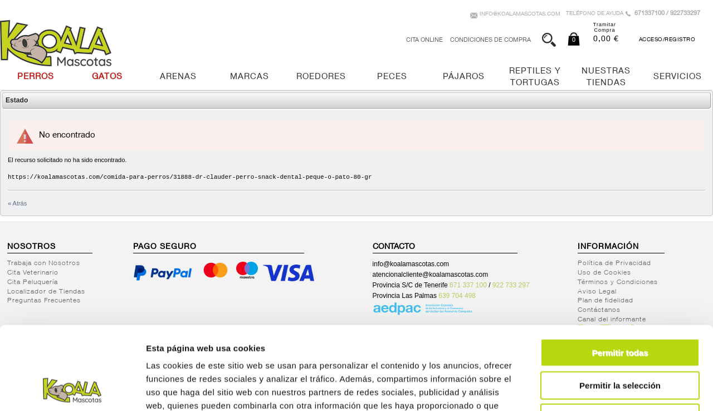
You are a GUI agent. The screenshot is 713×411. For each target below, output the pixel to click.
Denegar (620, 340)
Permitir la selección (620, 307)
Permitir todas (620, 275)
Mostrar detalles (603, 389)
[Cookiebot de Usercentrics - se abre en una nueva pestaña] (72, 389)
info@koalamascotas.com (520, 14)
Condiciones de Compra (490, 40)
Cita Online (424, 40)
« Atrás (17, 203)
